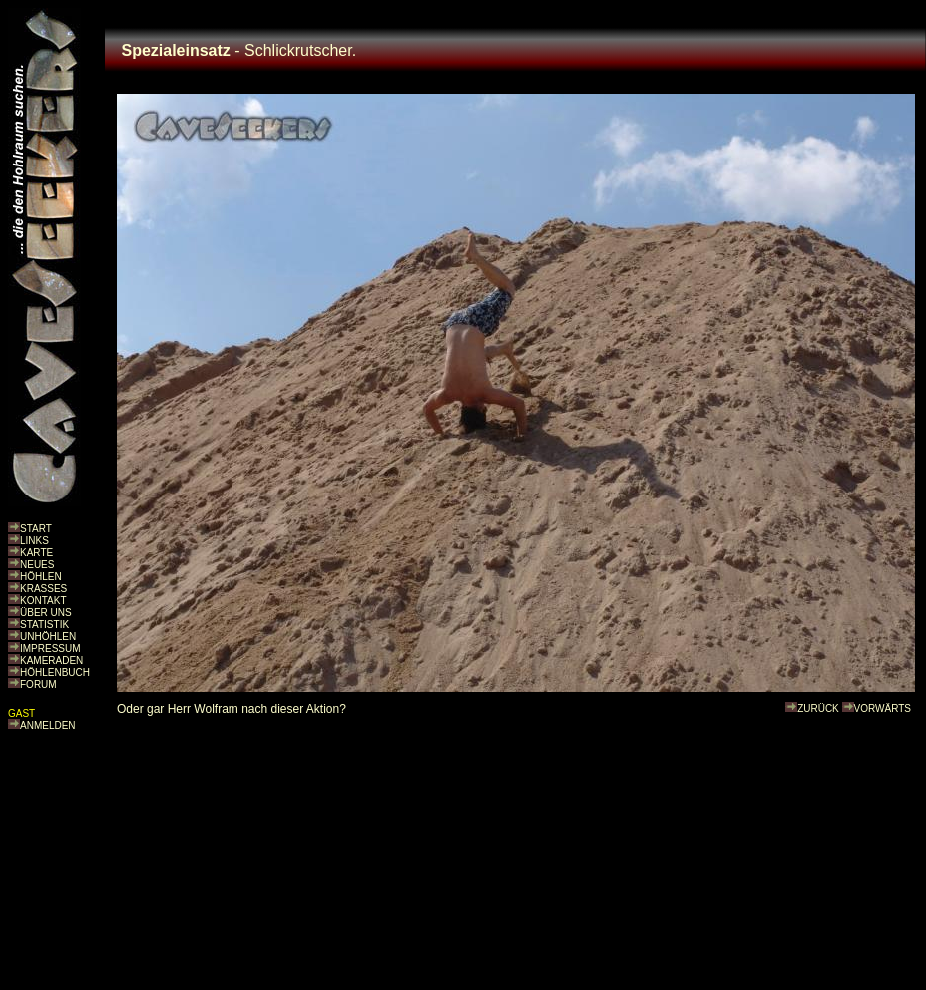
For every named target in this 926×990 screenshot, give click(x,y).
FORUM (38, 684)
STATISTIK (44, 624)
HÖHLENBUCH (55, 672)
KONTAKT (43, 600)
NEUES (37, 564)
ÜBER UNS (46, 612)
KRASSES (43, 588)
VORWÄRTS (882, 708)
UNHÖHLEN (48, 636)
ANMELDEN (48, 725)
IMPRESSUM (50, 648)
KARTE (36, 552)
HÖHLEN (41, 576)
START (36, 528)
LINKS (34, 540)
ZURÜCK (818, 708)
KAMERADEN (51, 660)
